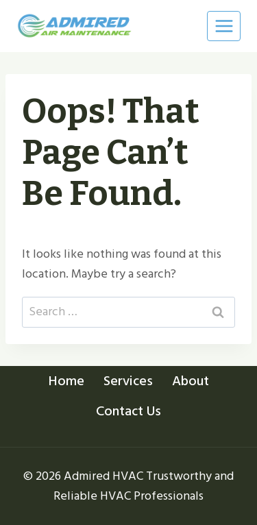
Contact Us (128, 411)
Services (128, 381)
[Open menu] (224, 25)
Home (66, 381)
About (190, 381)
